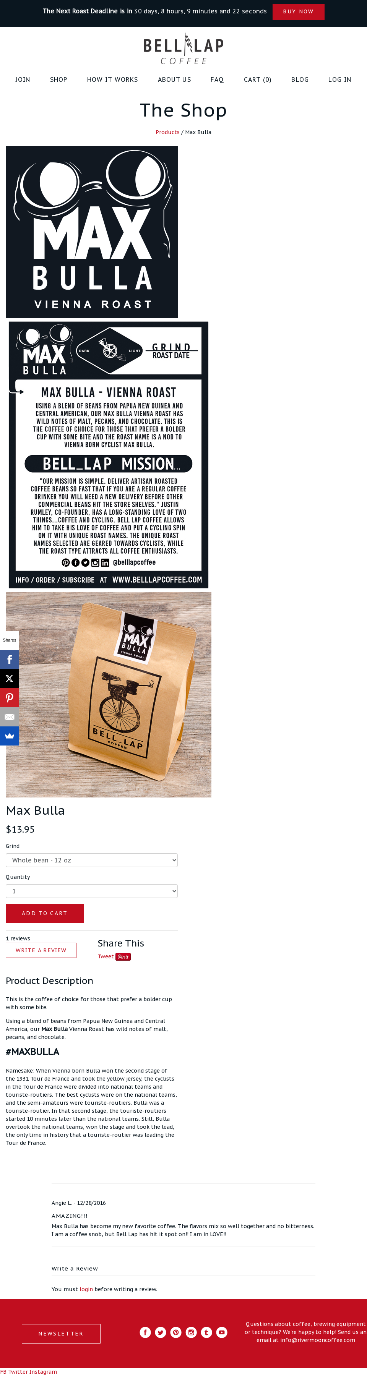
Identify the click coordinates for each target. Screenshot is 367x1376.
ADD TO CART (45, 913)
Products (168, 132)
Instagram (43, 1371)
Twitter (18, 1371)
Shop (59, 79)
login (86, 1289)
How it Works (112, 79)
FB (3, 1371)
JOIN (23, 79)
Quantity (18, 877)
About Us (174, 79)
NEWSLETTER (61, 1333)
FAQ (217, 79)
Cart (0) (258, 79)
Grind (12, 846)
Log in (339, 79)
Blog (300, 79)
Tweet (105, 956)
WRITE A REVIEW (41, 950)
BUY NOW (298, 11)
